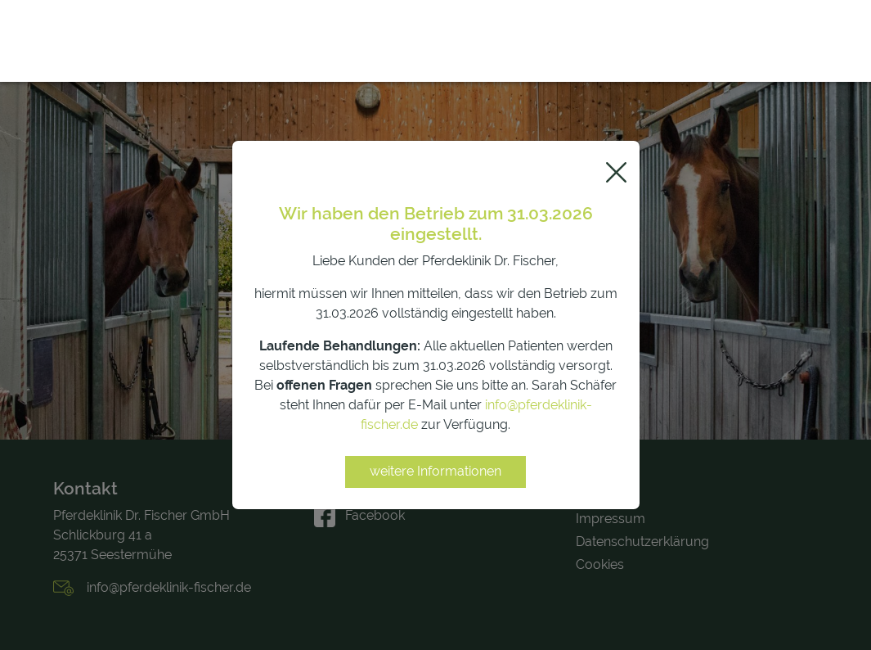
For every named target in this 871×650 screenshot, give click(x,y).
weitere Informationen (435, 471)
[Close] (616, 172)
